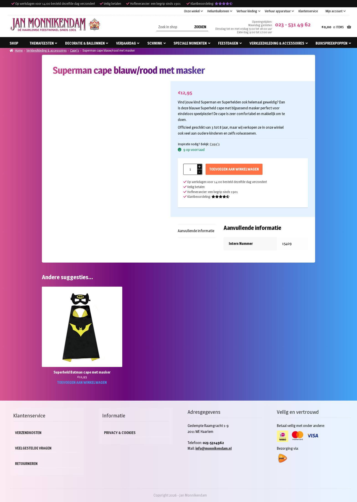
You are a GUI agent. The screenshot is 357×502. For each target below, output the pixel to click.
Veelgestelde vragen (33, 448)
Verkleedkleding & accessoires (277, 43)
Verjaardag (126, 43)
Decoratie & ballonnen (85, 43)
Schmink (154, 43)
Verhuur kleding (247, 11)
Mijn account (334, 11)
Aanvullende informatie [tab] (196, 231)
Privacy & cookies (119, 433)
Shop (14, 43)
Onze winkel (192, 11)
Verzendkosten (28, 433)
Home (19, 50)
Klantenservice (308, 11)
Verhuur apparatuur (278, 11)
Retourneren (26, 464)
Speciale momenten (190, 43)
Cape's (74, 50)
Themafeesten (42, 43)
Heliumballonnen (218, 11)
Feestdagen (228, 43)
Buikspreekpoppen (331, 43)
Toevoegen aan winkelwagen (234, 169)
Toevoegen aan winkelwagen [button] (82, 382)
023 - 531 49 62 (293, 24)
